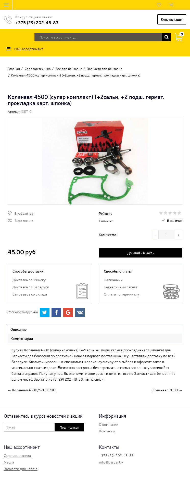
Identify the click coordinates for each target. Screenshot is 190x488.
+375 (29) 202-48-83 (36, 22)
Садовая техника (17, 455)
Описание (18, 329)
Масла (9, 462)
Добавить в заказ (140, 253)
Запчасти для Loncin (20, 468)
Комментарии (21, 338)
